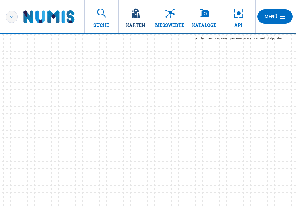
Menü (275, 16)
